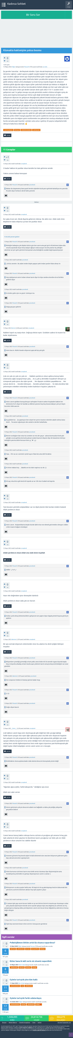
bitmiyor (17, 130)
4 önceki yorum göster (11, 237)
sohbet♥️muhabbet (26, 130)
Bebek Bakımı (13, 1022)
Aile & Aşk (22, 965)
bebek (39, 1022)
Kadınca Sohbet (16, 3)
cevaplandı (24, 163)
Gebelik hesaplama (24, 1022)
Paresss (32, 946)
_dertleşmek (36, 130)
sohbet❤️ (38, 1004)
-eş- (22, 986)
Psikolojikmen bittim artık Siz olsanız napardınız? (32, 943)
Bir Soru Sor (33, 14)
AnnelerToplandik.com (64, 1022)
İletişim (4, 1022)
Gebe (33, 1022)
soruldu (45, 67)
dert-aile (13, 949)
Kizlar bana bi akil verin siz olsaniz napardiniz (31, 961)
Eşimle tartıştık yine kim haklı (24, 979)
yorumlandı (32, 184)
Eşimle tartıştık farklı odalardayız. (26, 998)
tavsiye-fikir (35, 949)
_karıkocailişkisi (8, 130)
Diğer (13, 67)
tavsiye (28, 949)
